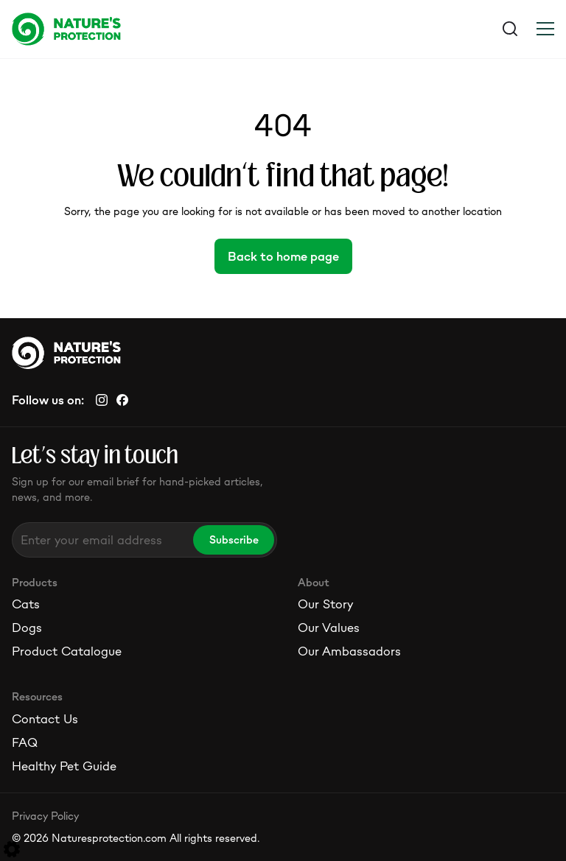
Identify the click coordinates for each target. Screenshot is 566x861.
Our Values (329, 627)
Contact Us (45, 719)
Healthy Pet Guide (64, 766)
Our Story (325, 604)
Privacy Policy (45, 816)
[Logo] (147, 29)
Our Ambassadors (349, 651)
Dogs (27, 627)
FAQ (25, 742)
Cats (26, 604)
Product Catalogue (67, 651)
